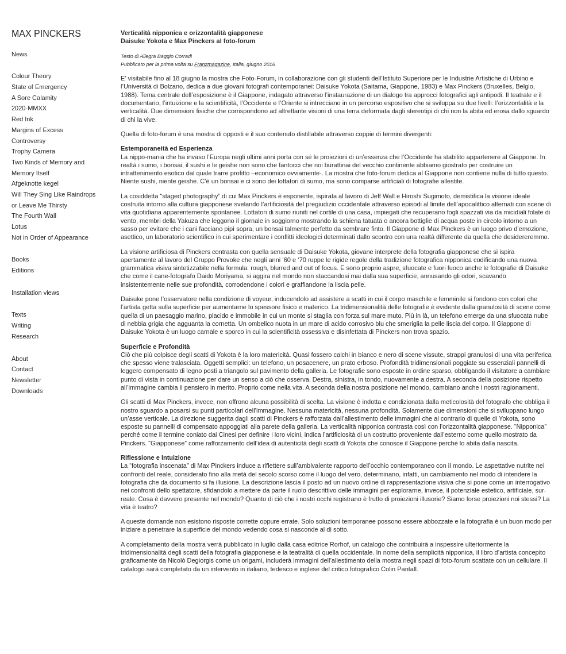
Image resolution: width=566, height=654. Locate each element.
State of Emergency (39, 86)
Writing (21, 325)
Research (24, 336)
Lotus (19, 226)
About (19, 358)
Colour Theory (31, 75)
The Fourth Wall (33, 215)
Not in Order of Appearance (49, 237)
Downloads (27, 390)
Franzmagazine (212, 64)
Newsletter (26, 379)
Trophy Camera (33, 151)
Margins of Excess (37, 129)
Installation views (35, 292)
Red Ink (22, 119)
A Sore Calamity (34, 97)
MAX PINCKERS (46, 34)
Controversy (28, 140)
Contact (22, 369)
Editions (22, 270)
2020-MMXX (29, 108)
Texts (18, 314)
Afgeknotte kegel (35, 183)
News (19, 54)
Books (20, 259)
